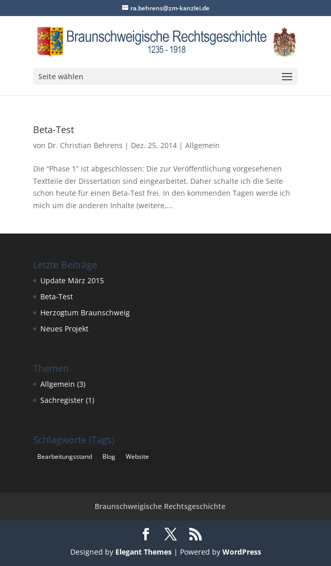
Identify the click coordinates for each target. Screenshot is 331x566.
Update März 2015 (72, 280)
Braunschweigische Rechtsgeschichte (160, 506)
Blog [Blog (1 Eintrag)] (108, 456)
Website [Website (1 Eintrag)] (137, 456)
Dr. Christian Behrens (85, 145)
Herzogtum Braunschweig (85, 312)
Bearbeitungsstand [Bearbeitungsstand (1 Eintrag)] (64, 456)
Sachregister (62, 400)
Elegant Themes (143, 552)
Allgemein (202, 145)
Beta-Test (53, 129)
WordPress (241, 552)
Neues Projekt (64, 328)
